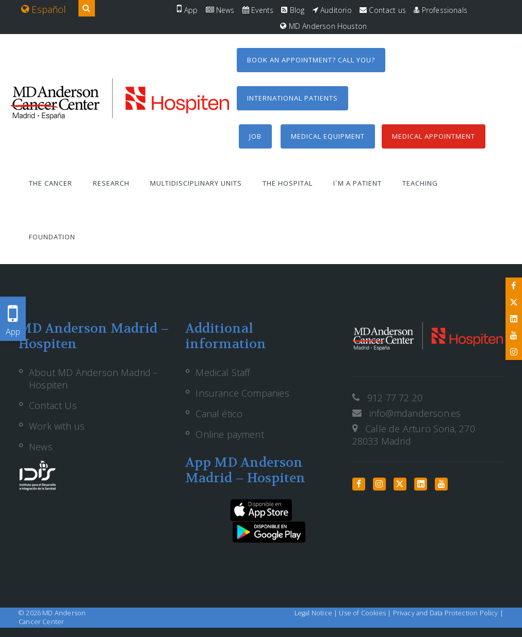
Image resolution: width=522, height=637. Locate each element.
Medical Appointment (433, 136)
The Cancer (50, 183)
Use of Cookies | (366, 613)
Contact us (383, 10)
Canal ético (218, 413)
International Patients (292, 98)
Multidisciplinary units (196, 183)
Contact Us (53, 405)
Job (255, 136)
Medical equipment (328, 136)
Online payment (229, 434)
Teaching (420, 183)
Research (111, 183)
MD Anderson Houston (323, 26)
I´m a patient (357, 183)
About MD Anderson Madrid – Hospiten (93, 378)
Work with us (57, 426)
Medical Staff (222, 372)
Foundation (52, 236)
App (187, 10)
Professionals (440, 10)
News (220, 10)
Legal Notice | (317, 613)
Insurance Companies (242, 393)
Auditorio (332, 10)
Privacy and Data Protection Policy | (448, 613)
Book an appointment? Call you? (311, 59)
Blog (292, 10)
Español (44, 9)
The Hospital (288, 183)
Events (257, 10)
